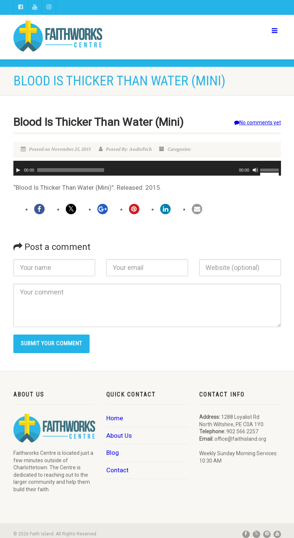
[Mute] (255, 170)
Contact (117, 470)
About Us (119, 435)
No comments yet (257, 122)
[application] (147, 168)
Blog (112, 452)
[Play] (18, 170)
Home (114, 418)
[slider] (70, 170)
